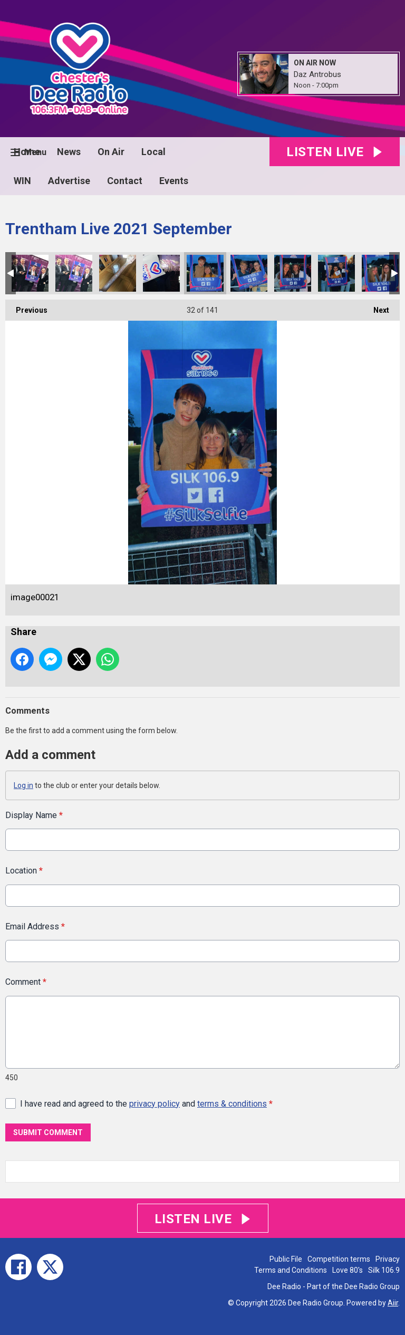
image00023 (117, 273)
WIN (22, 180)
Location (24, 871)
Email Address (35, 926)
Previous (26, 307)
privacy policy (154, 1103)
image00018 (336, 273)
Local (153, 151)
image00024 (73, 273)
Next (376, 307)
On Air (111, 151)
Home (27, 151)
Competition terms (338, 1259)
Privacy (387, 1259)
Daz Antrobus (317, 74)
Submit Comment (48, 1132)
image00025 (30, 273)
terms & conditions (232, 1103)
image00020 (248, 273)
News (69, 151)
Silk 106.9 (384, 1270)
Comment (25, 982)
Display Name (34, 815)
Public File (285, 1259)
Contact (124, 180)
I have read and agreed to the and (146, 1103)
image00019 (292, 273)
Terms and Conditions (290, 1270)
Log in (23, 785)
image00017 (380, 273)
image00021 (205, 273)
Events (173, 180)
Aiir (393, 1303)
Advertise (69, 180)
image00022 (161, 273)
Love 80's (347, 1270)
